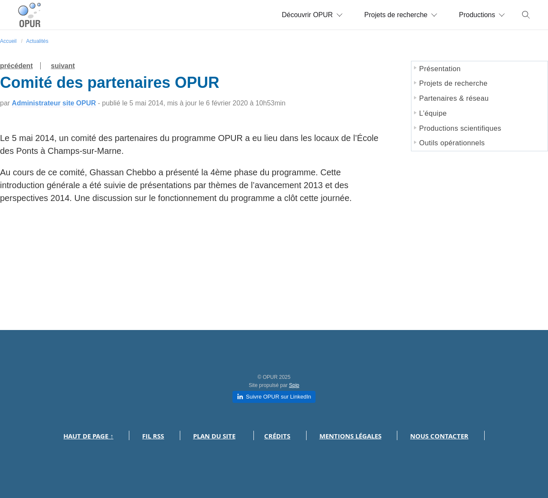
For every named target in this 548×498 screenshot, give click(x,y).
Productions (482, 14)
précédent (16, 65)
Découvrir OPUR (312, 14)
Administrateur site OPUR (54, 103)
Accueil (8, 41)
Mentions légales (350, 436)
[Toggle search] (526, 15)
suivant (63, 65)
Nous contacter (439, 436)
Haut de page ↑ (88, 436)
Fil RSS (153, 436)
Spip (294, 385)
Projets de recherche (401, 14)
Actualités (37, 41)
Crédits (277, 436)
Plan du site (214, 436)
